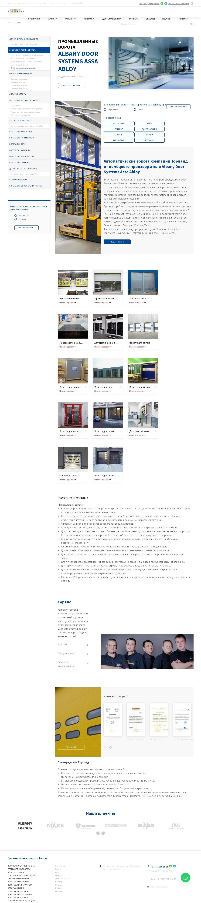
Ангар (149, 123)
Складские (66, 577)
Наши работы (71, 747)
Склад (119, 134)
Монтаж (88, 19)
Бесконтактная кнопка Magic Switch (25, 44)
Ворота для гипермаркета (21, 138)
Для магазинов (69, 538)
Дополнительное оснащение (23, 39)
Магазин (149, 134)
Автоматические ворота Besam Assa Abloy (27, 126)
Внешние (22, 219)
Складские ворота (18, 179)
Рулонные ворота (18, 82)
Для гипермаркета (71, 561)
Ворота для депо (17, 144)
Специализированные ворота (23, 68)
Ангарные (66, 523)
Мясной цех (118, 140)
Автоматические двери (20, 120)
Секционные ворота (19, 85)
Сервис (51, 19)
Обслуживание (66, 653)
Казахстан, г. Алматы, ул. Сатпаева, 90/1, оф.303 (27, 3)
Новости (166, 19)
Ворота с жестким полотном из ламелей (27, 55)
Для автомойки (69, 550)
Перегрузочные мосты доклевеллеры (25, 112)
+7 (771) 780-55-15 (150, 3)
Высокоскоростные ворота (22, 50)
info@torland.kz (77, 3)
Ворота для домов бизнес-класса (25, 186)
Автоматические (70, 546)
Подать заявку (117, 242)
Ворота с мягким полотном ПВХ (24, 58)
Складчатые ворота (18, 88)
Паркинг (119, 129)
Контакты (184, 19)
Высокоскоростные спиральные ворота (27, 61)
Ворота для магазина (19, 150)
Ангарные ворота (17, 94)
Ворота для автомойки (20, 131)
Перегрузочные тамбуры (21, 115)
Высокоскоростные (72, 508)
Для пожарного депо (72, 531)
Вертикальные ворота (20, 79)
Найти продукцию (26, 227)
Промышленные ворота (20, 73)
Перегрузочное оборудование (23, 100)
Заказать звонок (178, 3)
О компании (34, 19)
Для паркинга (68, 565)
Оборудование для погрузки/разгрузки (82, 527)
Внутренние (23, 215)
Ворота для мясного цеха (21, 156)
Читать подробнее (71, 85)
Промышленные (69, 516)
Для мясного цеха (70, 569)
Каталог (69, 19)
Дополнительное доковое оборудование (27, 109)
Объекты (150, 19)
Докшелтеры (16, 105)
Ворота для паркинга (19, 162)
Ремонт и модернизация (66, 664)
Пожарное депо (149, 129)
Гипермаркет (149, 140)
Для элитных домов (71, 554)
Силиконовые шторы (19, 65)
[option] (124, 63)
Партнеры (133, 19)
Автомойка (118, 123)
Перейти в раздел (66, 302)
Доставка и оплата (111, 19)
